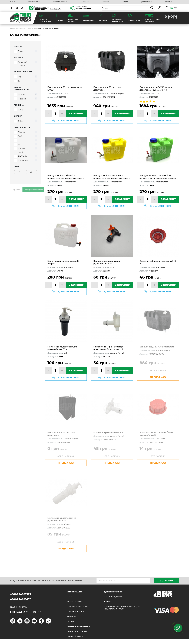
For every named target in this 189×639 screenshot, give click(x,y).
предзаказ (158, 377)
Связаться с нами (77, 631)
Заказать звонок (41, 7)
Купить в (68, 120)
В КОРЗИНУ (76, 113)
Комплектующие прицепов (23, 29)
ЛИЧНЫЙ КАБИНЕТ (76, 636)
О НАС (12, 2)
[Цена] (19, 172)
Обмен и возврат (76, 612)
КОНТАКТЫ (169, 2)
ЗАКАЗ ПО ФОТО (33, 2)
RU (171, 8)
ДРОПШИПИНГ (146, 2)
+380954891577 (40, 9)
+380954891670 (55, 9)
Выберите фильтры (33, 190)
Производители (113, 597)
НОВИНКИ (85, 2)
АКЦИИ (125, 2)
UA (175, 8)
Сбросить (16, 190)
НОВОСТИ (105, 2)
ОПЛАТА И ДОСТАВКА (60, 2)
